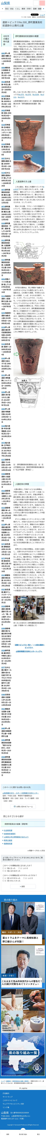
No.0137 (21, 97)
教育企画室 (8, 840)
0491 (3, 740)
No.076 (28, 94)
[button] (36, 3)
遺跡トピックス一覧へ (23, 645)
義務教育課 (8, 843)
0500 (3, 757)
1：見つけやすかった (12, 878)
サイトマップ (7, 1097)
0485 (3, 728)
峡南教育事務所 (9, 833)
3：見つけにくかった (12, 880)
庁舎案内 (6, 1093)
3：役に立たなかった (12, 871)
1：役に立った (10, 868)
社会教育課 (8, 830)
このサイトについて (10, 1100)
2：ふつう (24, 868)
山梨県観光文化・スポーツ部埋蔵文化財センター (21, 793)
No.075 (21, 94)
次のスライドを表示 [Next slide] (43, 8)
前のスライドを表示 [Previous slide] (2, 8)
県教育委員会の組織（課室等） (17, 824)
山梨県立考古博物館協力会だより (16, 837)
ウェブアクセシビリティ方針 (13, 1104)
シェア (42, 15)
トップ (3, 1081)
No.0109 (35, 94)
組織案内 (8, 1081)
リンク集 (6, 1107)
